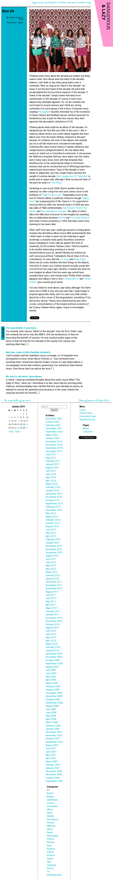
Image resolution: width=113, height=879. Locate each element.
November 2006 (54, 774)
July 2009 (51, 670)
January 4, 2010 (19, 18)
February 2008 (53, 725)
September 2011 (54, 588)
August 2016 (52, 467)
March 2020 (52, 435)
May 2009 (51, 676)
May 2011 (51, 601)
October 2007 (53, 738)
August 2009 (52, 666)
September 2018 (54, 448)
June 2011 (51, 598)
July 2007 (51, 748)
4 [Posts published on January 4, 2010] (9, 417)
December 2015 (54, 493)
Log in (83, 409)
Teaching (51, 865)
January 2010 (52, 650)
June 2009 (51, 673)
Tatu (49, 861)
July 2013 (51, 529)
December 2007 (54, 732)
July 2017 (51, 454)
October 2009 (53, 660)
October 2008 (53, 699)
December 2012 (54, 546)
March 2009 (52, 683)
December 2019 (54, 441)
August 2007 (52, 745)
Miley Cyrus (80, 259)
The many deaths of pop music (21, 328)
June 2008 (51, 712)
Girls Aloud (11, 22)
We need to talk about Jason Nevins (24, 376)
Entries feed (86, 413)
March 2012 (52, 572)
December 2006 (54, 771)
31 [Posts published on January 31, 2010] (27, 428)
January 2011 (52, 614)
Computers (52, 806)
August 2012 (52, 555)
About (86, 428)
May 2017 (51, 457)
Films (49, 812)
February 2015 (53, 506)
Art (48, 790)
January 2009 (52, 689)
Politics (51, 842)
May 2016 (51, 477)
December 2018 (54, 444)
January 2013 (52, 542)
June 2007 (51, 751)
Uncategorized (54, 874)
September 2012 (54, 552)
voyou (11, 17)
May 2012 (51, 565)
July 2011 (51, 595)
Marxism (51, 825)
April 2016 (51, 480)
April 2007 (51, 758)
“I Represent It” (71, 278)
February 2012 (53, 575)
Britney (50, 796)
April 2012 (51, 568)
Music (20, 22)
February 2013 (53, 539)
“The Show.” (57, 182)
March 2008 (52, 722)
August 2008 (52, 706)
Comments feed (88, 416)
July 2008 (51, 709)
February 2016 (53, 487)
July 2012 (51, 559)
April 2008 (51, 719)
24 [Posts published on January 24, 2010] (27, 424)
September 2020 (54, 431)
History (50, 822)
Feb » (18, 431)
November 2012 (54, 549)
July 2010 (51, 630)
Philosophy (52, 835)
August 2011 (52, 591)
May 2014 (51, 513)
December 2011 (54, 581)
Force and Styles (79, 217)
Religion (51, 848)
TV (48, 871)
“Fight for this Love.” (52, 195)
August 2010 (52, 627)
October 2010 (53, 624)
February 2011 (53, 611)
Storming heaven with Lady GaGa (94, 400)
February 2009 (53, 686)
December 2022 (54, 418)
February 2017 (53, 461)
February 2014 (53, 519)
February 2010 (53, 647)
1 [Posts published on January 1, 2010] (20, 414)
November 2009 (54, 657)
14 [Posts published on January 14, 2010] (18, 421)
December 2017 (54, 451)
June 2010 (51, 634)
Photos (50, 839)
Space (50, 858)
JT (61, 259)
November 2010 (54, 621)
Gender (50, 816)
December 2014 (54, 510)
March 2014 (52, 516)
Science (51, 855)
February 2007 (53, 764)
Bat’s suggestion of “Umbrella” (72, 176)
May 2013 (51, 533)
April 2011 (51, 604)
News (50, 832)
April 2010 (51, 640)
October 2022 (53, 421)
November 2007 (54, 735)
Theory (50, 868)
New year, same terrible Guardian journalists (28, 352)
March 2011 (52, 608)
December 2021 (54, 428)
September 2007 (54, 742)
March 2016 (52, 484)
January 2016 (52, 490)
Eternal (61, 217)
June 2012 (51, 562)
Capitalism (52, 799)
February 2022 (53, 425)
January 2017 (52, 464)
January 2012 (52, 578)
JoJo (66, 259)
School (50, 852)
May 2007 (51, 755)
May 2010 (51, 637)
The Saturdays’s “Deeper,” (54, 211)
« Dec (10, 431)
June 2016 (51, 474)
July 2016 (51, 470)
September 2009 (54, 663)
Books (50, 793)
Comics (51, 803)
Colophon (88, 431)
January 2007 (52, 768)
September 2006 (54, 781)
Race (49, 845)
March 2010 (52, 644)
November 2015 (54, 497)
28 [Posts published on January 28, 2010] (18, 428)
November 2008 (54, 696)
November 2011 (54, 585)
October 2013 (53, 523)
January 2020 (52, 438)
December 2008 (54, 693)
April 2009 (51, 679)
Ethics (50, 809)
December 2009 (54, 653)
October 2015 (53, 500)
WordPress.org (87, 419)
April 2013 (51, 536)
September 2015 (54, 503)
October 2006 (53, 777)
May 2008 (51, 715)
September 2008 (54, 702)
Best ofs (8, 11)
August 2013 (52, 526)
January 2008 (52, 728)
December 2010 (54, 617)
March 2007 (52, 761)
